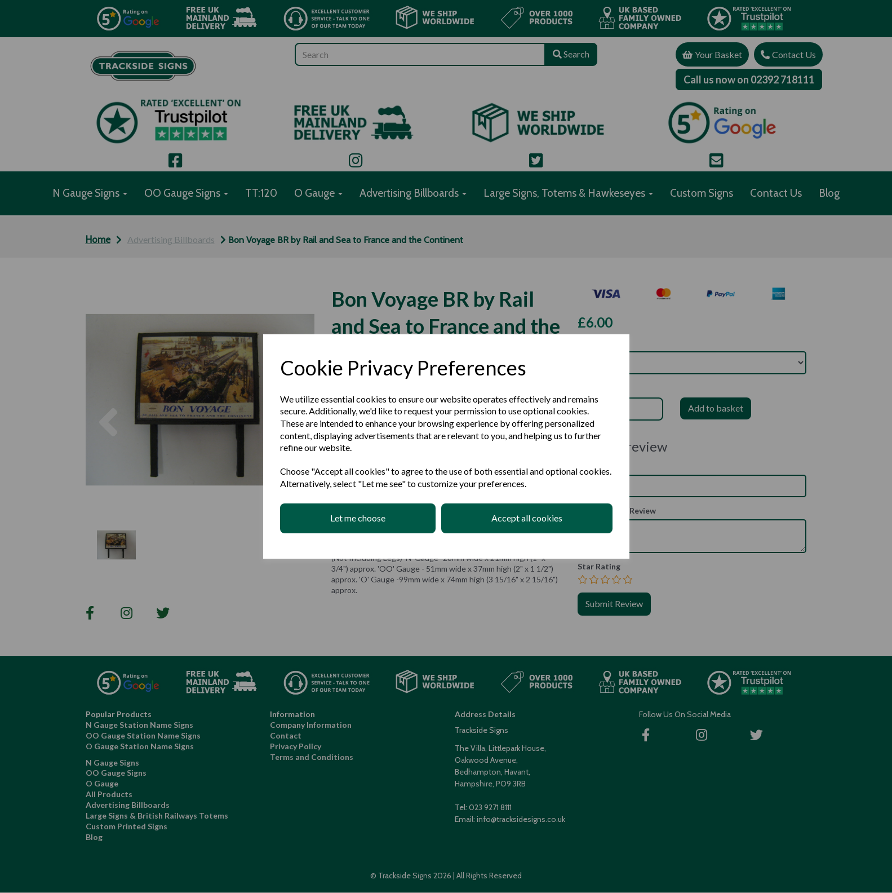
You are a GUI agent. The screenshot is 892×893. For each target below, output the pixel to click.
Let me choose (357, 517)
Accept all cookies (526, 517)
